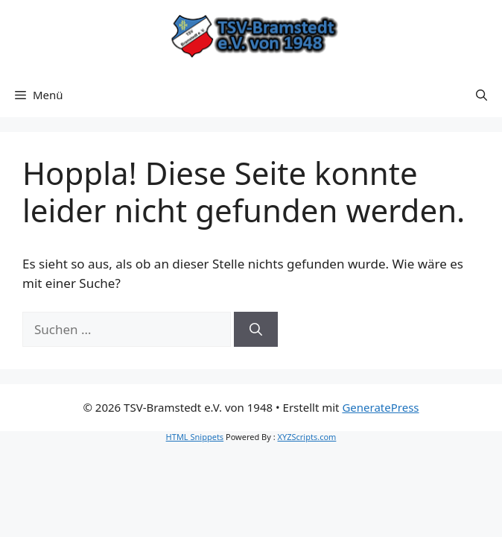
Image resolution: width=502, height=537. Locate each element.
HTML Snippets (195, 436)
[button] (481, 94)
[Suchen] (256, 330)
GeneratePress (380, 407)
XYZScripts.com (307, 436)
